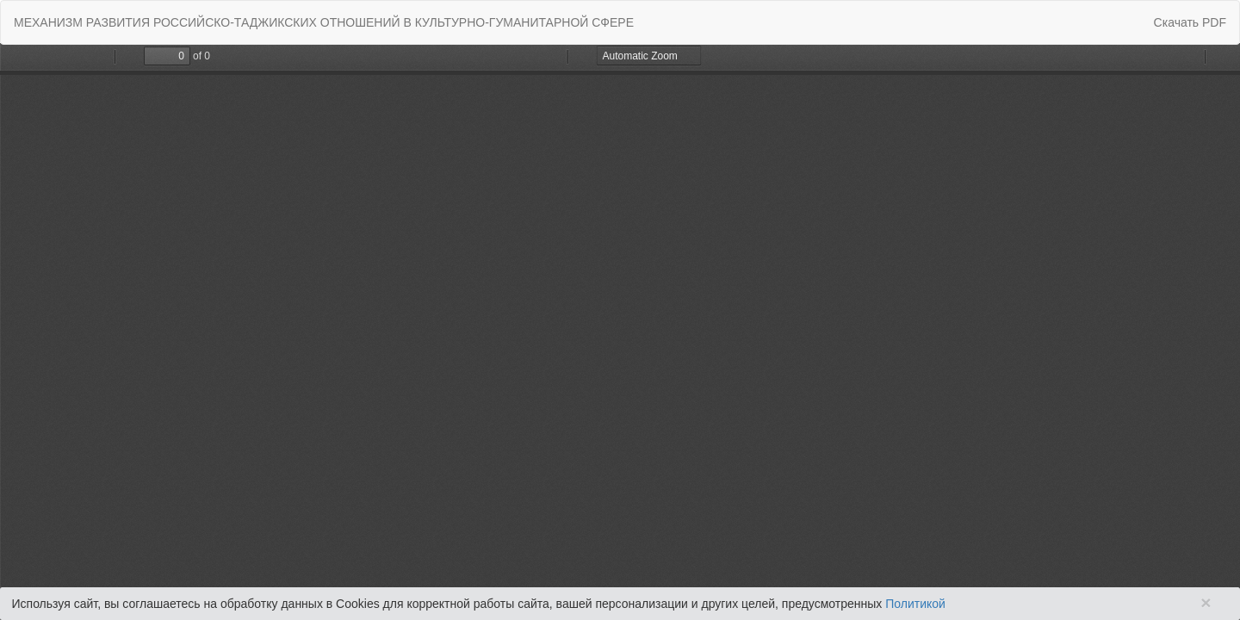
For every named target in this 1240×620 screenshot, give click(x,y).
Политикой (915, 604)
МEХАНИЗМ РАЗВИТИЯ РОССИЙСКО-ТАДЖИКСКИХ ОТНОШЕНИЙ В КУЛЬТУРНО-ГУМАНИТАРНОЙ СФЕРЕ (324, 22)
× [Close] (1205, 602)
